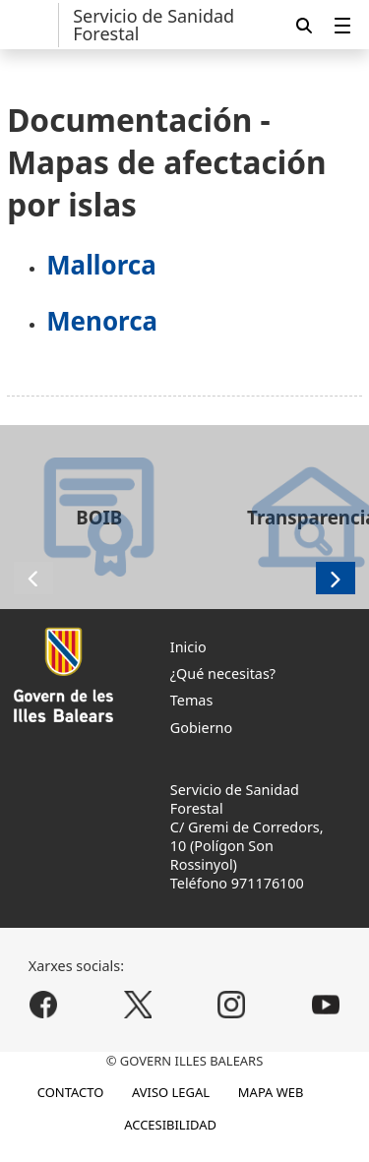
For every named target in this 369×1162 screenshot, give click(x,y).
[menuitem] (342, 25)
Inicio (188, 647)
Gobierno (201, 727)
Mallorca (101, 264)
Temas (192, 700)
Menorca (101, 320)
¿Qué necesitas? (223, 673)
